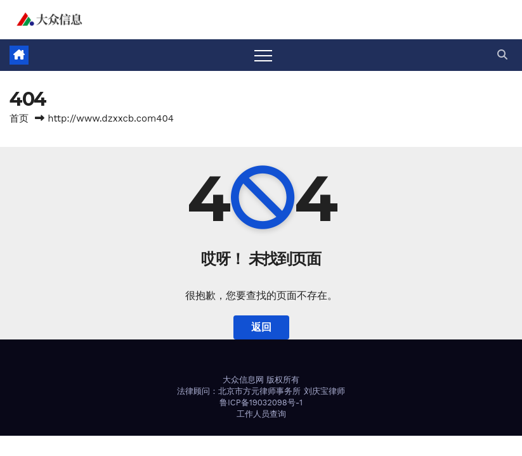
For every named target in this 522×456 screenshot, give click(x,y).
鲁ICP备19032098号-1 (261, 402)
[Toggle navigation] (263, 55)
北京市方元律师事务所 (259, 391)
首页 (19, 118)
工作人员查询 (261, 414)
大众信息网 (243, 379)
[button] (502, 55)
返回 (261, 327)
